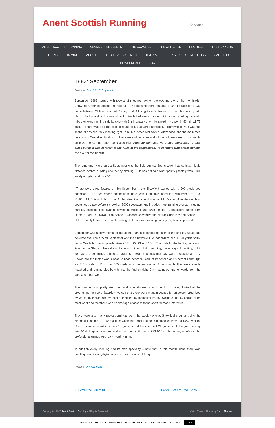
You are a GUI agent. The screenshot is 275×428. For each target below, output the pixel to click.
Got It (190, 422)
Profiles (196, 46)
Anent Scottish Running (94, 23)
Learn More (175, 422)
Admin (110, 90)
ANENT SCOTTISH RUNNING (62, 46)
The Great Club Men (120, 55)
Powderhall (130, 63)
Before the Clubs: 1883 (91, 390)
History (151, 55)
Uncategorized (94, 366)
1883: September (96, 81)
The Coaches (140, 46)
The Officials (170, 46)
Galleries (222, 55)
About (91, 55)
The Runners (222, 46)
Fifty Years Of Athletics (186, 55)
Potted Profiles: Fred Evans (180, 390)
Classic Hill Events (106, 46)
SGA (152, 63)
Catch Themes (224, 411)
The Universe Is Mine (61, 55)
